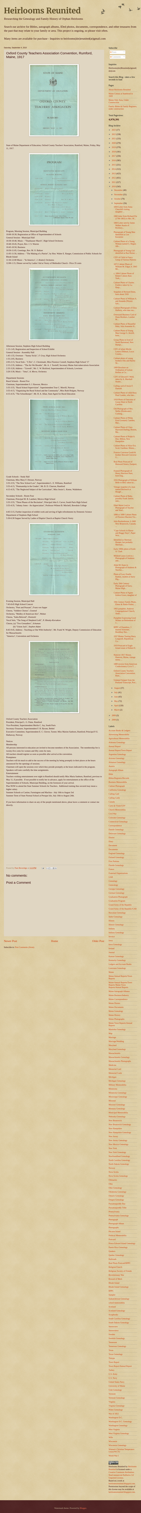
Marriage (112, 1037)
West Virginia (114, 1429)
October (117, 199)
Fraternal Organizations (118, 873)
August (117, 688)
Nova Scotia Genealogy (118, 1176)
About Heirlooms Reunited (120, 90)
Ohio (111, 1184)
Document (113, 845)
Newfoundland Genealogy (119, 1156)
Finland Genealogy (116, 857)
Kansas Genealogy (116, 956)
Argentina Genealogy (117, 754)
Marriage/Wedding (116, 1041)
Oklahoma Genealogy (117, 1192)
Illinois (111, 921)
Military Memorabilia (117, 1085)
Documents (113, 849)
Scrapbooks (113, 1315)
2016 (114, 160)
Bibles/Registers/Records (119, 778)
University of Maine (117, 1386)
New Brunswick (115, 1120)
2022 (114, 134)
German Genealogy (116, 893)
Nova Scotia (114, 1172)
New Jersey (113, 1136)
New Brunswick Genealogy (120, 1124)
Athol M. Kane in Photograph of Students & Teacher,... (125, 567)
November (118, 194)
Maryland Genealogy (117, 1049)
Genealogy (113, 881)
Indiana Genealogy (116, 933)
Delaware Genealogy (117, 833)
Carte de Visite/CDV (117, 806)
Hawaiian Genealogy (117, 913)
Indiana (112, 929)
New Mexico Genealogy (118, 1144)
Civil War (112, 814)
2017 (114, 156)
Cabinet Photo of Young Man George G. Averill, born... (124, 333)
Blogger (83, 1508)
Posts (113, 52)
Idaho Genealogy (115, 917)
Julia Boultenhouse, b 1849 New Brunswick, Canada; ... (125, 523)
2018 (114, 152)
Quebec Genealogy (116, 1255)
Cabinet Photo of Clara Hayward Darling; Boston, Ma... (125, 429)
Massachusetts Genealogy (119, 1057)
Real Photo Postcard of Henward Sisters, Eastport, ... (125, 464)
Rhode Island (114, 1283)
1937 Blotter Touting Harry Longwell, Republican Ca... (125, 638)
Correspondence (115, 826)
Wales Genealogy (116, 1410)
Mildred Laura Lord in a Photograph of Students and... (124, 558)
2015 (114, 165)
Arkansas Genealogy (117, 762)
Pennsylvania (114, 1212)
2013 (114, 173)
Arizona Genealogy (116, 758)
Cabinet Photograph (117, 786)
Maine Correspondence (118, 999)
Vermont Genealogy (117, 1398)
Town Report (114, 1362)
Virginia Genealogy (116, 1406)
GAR (111, 877)
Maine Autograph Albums (119, 991)
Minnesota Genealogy (117, 1093)
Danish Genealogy (116, 829)
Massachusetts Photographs (120, 1061)
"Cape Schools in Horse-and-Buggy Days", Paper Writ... (124, 533)
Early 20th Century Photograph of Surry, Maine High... (123, 585)
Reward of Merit (115, 1279)
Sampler (112, 1295)
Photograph (113, 1220)
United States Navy (116, 1382)
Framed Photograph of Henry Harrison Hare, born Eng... (123, 473)
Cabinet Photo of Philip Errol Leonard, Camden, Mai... (124, 420)
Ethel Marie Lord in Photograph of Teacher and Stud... (124, 507)
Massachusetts (114, 1053)
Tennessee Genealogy (117, 1346)
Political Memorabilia (117, 1235)
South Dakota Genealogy (119, 1323)
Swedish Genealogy (117, 1338)
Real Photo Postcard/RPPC (120, 1263)
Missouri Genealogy (117, 1105)
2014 (114, 169)
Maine (111, 972)
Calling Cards (114, 798)
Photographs (114, 1227)
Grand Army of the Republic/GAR (123, 909)
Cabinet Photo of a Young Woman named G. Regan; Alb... (125, 243)
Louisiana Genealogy (117, 968)
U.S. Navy (113, 1378)
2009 (114, 715)
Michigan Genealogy (117, 1081)
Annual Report (115, 746)
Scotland (112, 1307)
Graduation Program (117, 901)
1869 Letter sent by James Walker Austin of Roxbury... (124, 225)
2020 (114, 143)
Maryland (113, 1045)
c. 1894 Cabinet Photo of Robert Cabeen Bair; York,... (124, 275)
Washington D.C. (116, 1417)
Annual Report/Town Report (120, 750)
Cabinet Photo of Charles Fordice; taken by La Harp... (124, 285)
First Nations (114, 861)
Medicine (112, 1065)
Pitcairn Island (114, 1231)
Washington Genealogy (118, 1425)
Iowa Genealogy (115, 944)
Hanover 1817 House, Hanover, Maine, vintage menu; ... (124, 657)
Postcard (112, 1239)
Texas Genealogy (116, 1354)
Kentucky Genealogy (117, 960)
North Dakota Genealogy (119, 1164)
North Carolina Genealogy (119, 1160)
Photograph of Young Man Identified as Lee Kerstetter (124, 234)
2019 (114, 147)
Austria (112, 766)
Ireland (111, 948)
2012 (114, 178)
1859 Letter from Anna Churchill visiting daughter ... (123, 209)
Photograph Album (116, 1223)
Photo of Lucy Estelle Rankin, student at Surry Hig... (124, 576)
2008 (114, 720)
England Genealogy (117, 853)
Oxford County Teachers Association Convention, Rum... (124, 673)
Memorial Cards (115, 1073)
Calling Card (114, 794)
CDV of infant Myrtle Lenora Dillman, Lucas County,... (124, 351)
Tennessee (113, 1342)
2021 (114, 138)
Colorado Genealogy (117, 818)
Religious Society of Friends (120, 1271)
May (116, 701)
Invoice (112, 936)
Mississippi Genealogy (118, 1097)
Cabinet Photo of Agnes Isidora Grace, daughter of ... (125, 595)
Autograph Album (116, 770)
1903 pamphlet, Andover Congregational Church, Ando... (124, 611)
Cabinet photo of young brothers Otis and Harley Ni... (124, 360)
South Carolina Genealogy (119, 1319)
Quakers (112, 1251)
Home (54, 941)
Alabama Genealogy (117, 742)
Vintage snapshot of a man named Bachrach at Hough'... (124, 489)
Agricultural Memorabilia (119, 738)
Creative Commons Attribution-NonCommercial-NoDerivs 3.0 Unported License (121, 1475)
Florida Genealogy (116, 865)
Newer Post (10, 941)
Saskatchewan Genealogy (119, 1299)
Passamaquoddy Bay (117, 1204)
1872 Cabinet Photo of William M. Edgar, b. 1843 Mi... (125, 266)
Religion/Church (115, 1267)
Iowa (111, 940)
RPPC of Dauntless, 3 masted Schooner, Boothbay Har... (122, 629)
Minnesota (113, 1089)
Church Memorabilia (117, 810)
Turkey (111, 1370)
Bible (111, 774)
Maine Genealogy (116, 1011)
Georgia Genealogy (116, 889)
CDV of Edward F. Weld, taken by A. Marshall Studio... (124, 379)
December (118, 190)
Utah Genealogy (115, 1390)
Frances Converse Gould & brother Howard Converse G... (125, 454)
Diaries (111, 837)
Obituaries (113, 1180)
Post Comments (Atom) (24, 947)
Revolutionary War (116, 1275)
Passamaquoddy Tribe (117, 1208)
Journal (112, 952)
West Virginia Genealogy (119, 1433)
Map (110, 1033)
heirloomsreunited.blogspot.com (122, 1483)
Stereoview (113, 1326)
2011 (114, 182)
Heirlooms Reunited (42, 10)
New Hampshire (115, 1128)
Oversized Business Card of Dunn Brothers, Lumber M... (125, 317)
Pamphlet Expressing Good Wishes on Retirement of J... (125, 620)
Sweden (112, 1334)
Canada (112, 802)
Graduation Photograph (118, 897)
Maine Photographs (116, 1019)
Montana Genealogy (117, 1109)
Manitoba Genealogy (117, 1029)
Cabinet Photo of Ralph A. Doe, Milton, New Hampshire (124, 438)
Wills (111, 1437)
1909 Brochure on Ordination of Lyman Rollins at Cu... (123, 369)
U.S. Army (113, 1374)
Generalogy (113, 885)
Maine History (114, 1015)
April (116, 705)
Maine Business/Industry (119, 995)
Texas (111, 1350)
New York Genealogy (117, 1152)
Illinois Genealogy (116, 925)
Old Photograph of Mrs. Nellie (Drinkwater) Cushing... (123, 411)
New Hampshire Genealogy (120, 1132)
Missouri (112, 1101)
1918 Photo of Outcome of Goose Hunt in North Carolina (124, 402)
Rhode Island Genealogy (119, 1287)
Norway (112, 1168)
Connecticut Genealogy (118, 822)
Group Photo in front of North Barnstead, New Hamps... (124, 342)
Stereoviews (114, 1330)
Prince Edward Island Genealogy (122, 1243)
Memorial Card (115, 1069)
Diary (111, 841)
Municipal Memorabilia (118, 1113)
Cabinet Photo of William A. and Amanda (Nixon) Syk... (125, 301)
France (111, 869)
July (116, 692)
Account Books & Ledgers (119, 730)
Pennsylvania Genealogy (119, 1216)
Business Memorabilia (118, 782)
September (118, 203)
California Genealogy (117, 790)
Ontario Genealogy (116, 1196)
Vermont (112, 1394)
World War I (114, 1456)
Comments (115, 57)
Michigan (112, 1077)
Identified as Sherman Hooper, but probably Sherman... (123, 542)
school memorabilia (117, 1303)
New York (113, 1148)
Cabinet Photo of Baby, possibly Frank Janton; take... (124, 498)
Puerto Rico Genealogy (118, 1247)
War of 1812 (114, 1414)
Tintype (112, 1358)
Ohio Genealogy (115, 1188)
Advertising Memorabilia (119, 734)
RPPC (111, 1291)
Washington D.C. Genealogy (120, 1421)
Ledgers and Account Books (120, 964)
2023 (114, 130)
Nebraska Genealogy (117, 1116)
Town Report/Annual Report (120, 1366)
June (116, 697)
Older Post (98, 941)
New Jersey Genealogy (118, 1140)
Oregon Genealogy (116, 1200)
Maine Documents (116, 1007)
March (117, 710)
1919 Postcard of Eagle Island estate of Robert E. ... (125, 648)
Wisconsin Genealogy (117, 1445)
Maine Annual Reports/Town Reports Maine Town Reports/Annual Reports (120, 984)
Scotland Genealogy (117, 1311)
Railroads (112, 1259)
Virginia (112, 1402)
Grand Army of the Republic (120, 905)
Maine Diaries (114, 1003)
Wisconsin (113, 1441)
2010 (114, 186)
